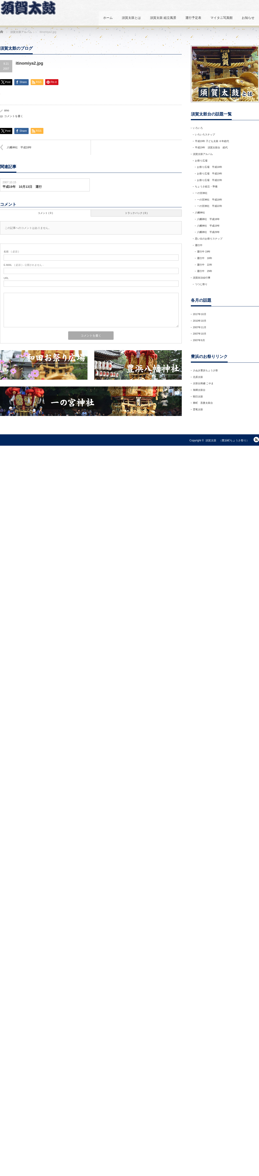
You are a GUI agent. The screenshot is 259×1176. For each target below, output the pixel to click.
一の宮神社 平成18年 (209, 199)
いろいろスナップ (205, 134)
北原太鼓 (198, 377)
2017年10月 (199, 314)
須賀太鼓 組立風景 (163, 18)
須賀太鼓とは (131, 18)
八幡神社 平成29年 (208, 232)
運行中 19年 (203, 251)
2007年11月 (199, 327)
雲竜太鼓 (198, 409)
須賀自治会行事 (201, 277)
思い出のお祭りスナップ (210, 238)
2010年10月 (199, 320)
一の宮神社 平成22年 (209, 206)
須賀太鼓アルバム (203, 154)
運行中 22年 (204, 264)
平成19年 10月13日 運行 (22, 186)
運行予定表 (193, 18)
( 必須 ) (11, 251)
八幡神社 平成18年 (19, 147)
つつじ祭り (201, 284)
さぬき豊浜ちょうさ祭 (205, 370)
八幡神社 (200, 212)
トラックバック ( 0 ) (136, 213)
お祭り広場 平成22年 (209, 180)
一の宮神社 (201, 193)
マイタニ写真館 (221, 18)
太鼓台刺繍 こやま (203, 383)
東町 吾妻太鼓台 (203, 402)
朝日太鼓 (198, 396)
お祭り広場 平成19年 (209, 173)
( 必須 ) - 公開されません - (24, 265)
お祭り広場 (201, 160)
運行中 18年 (204, 258)
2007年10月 (199, 333)
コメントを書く (13, 116)
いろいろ (198, 128)
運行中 (198, 245)
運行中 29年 (204, 271)
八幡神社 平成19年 (208, 225)
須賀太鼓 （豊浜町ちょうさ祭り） (227, 440)
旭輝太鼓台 (199, 390)
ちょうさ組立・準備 (206, 186)
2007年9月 (199, 340)
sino (6, 110)
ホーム (108, 18)
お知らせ (248, 18)
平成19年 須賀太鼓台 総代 (211, 147)
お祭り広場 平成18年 (209, 167)
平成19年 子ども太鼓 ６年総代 (212, 141)
